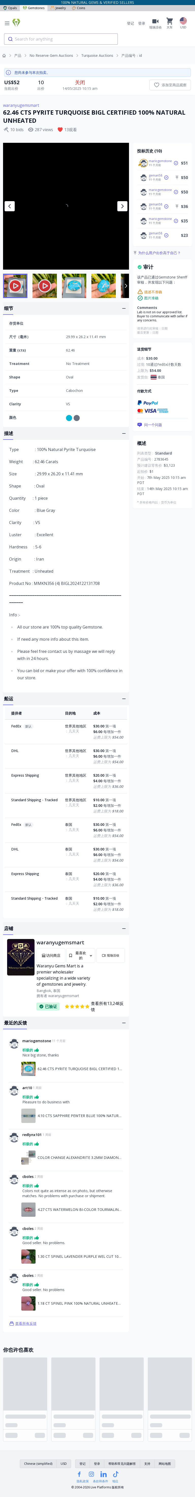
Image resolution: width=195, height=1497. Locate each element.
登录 (141, 23)
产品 (17, 55)
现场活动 (110, 955)
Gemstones (33, 8)
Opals (10, 8)
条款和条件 (100, 1481)
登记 (130, 23)
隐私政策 (83, 1481)
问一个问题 (149, 424)
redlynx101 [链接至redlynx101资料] (32, 1134)
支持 (147, 1463)
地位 (115, 1481)
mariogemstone (160, 161)
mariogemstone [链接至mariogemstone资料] (36, 1040)
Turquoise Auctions (97, 55)
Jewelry (58, 8)
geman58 (155, 175)
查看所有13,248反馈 (94, 1006)
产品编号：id (131, 55)
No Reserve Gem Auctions (51, 55)
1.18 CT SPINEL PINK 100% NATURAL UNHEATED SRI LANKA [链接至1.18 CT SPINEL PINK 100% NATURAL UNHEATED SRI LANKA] (80, 1303)
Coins (78, 8)
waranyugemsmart (21, 105)
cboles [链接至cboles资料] (28, 1176)
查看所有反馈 (23, 1323)
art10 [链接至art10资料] (27, 1087)
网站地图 (165, 1463)
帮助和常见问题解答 (122, 1463)
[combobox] (61, 39)
